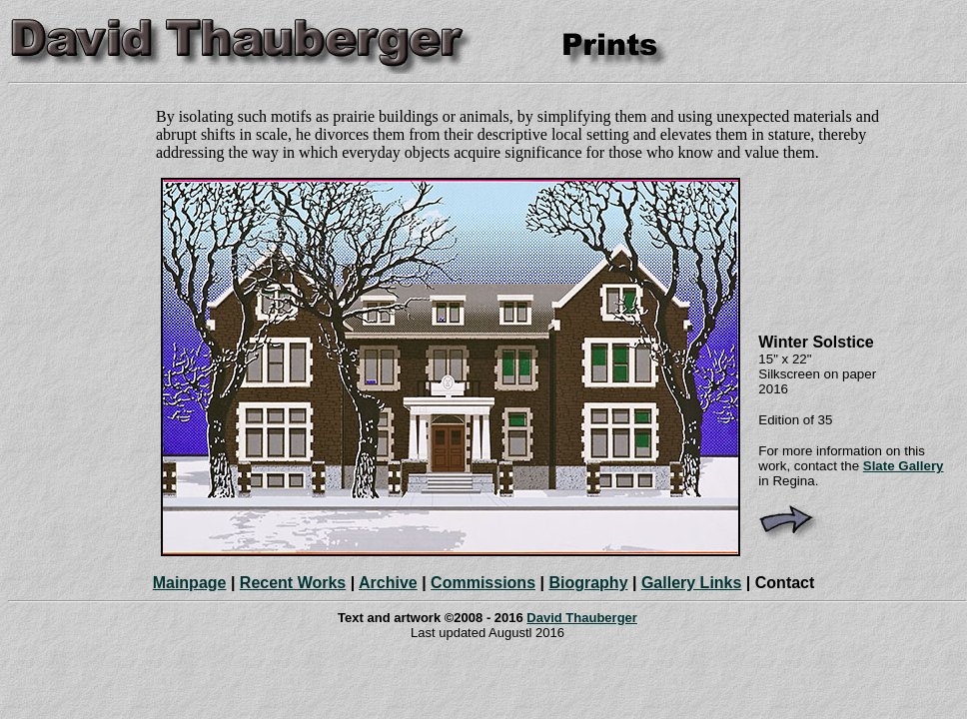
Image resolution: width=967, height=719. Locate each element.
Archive (388, 582)
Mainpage (190, 582)
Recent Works (293, 582)
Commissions (483, 582)
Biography (587, 582)
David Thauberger (581, 617)
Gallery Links (691, 582)
